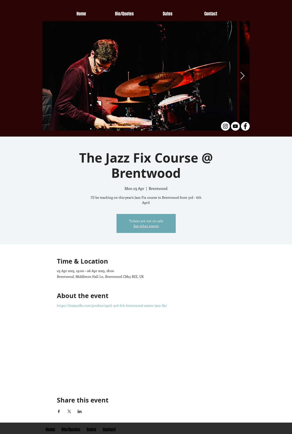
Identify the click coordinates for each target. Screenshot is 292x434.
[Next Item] (242, 76)
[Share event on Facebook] (59, 411)
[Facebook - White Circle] (245, 126)
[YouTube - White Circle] (235, 126)
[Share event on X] (69, 411)
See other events (146, 226)
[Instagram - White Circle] (225, 126)
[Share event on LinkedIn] (80, 411)
